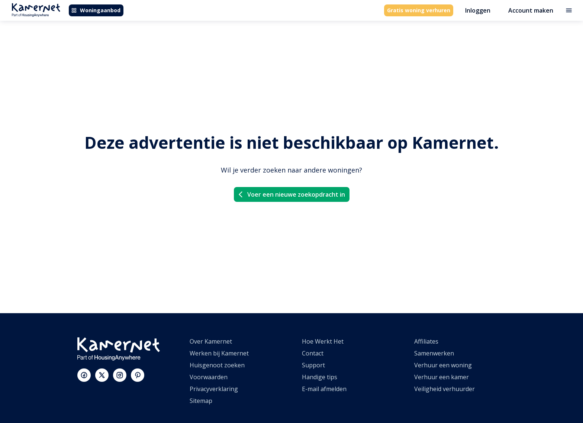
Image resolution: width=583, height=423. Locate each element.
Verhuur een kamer (441, 377)
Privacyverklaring (214, 389)
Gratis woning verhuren (418, 10)
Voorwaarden (209, 377)
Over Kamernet (211, 341)
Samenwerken (434, 353)
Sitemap (201, 401)
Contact (312, 353)
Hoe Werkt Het (323, 341)
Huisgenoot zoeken (217, 365)
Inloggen (477, 10)
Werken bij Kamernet (219, 353)
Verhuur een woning (443, 365)
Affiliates (426, 341)
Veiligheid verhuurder (444, 389)
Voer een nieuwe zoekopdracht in (291, 194)
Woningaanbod (95, 10)
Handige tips (319, 377)
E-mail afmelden (324, 389)
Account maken (530, 10)
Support (313, 365)
